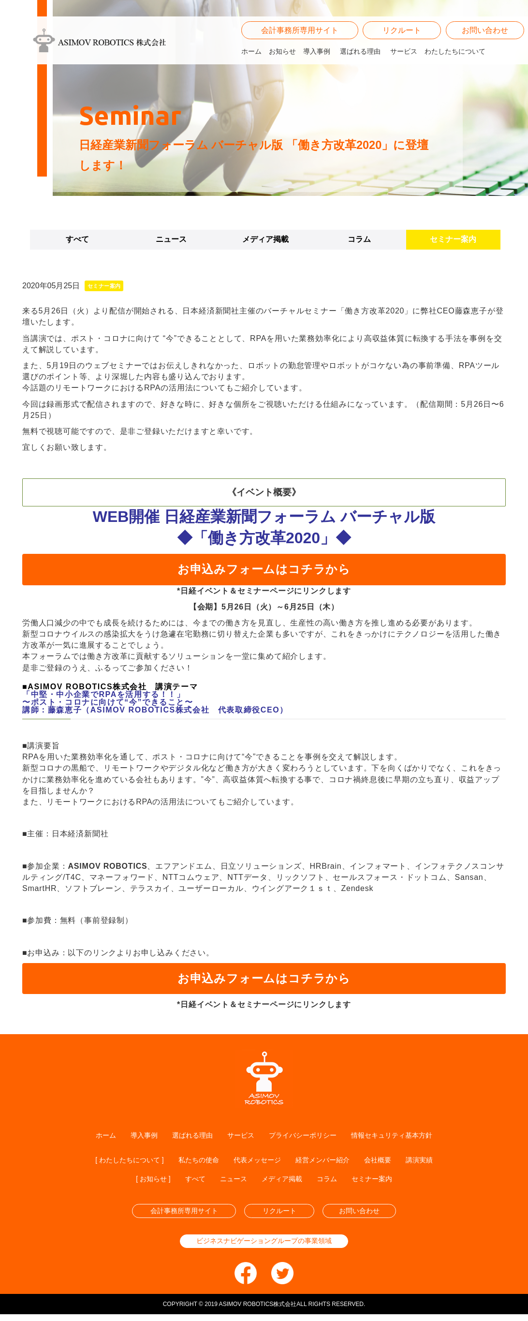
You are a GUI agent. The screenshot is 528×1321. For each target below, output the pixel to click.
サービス (403, 65)
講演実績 (436, 1161)
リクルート (401, 44)
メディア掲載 (265, 239)
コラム (359, 239)
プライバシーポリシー (305, 1135)
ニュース (171, 239)
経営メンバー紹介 (330, 1161)
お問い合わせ (485, 44)
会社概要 (390, 1161)
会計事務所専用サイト (299, 44)
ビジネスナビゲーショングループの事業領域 (264, 1247)
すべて (77, 239)
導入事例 (316, 65)
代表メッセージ (257, 1161)
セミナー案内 (453, 239)
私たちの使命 (192, 1161)
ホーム (251, 65)
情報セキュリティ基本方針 (404, 1135)
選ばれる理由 (360, 65)
